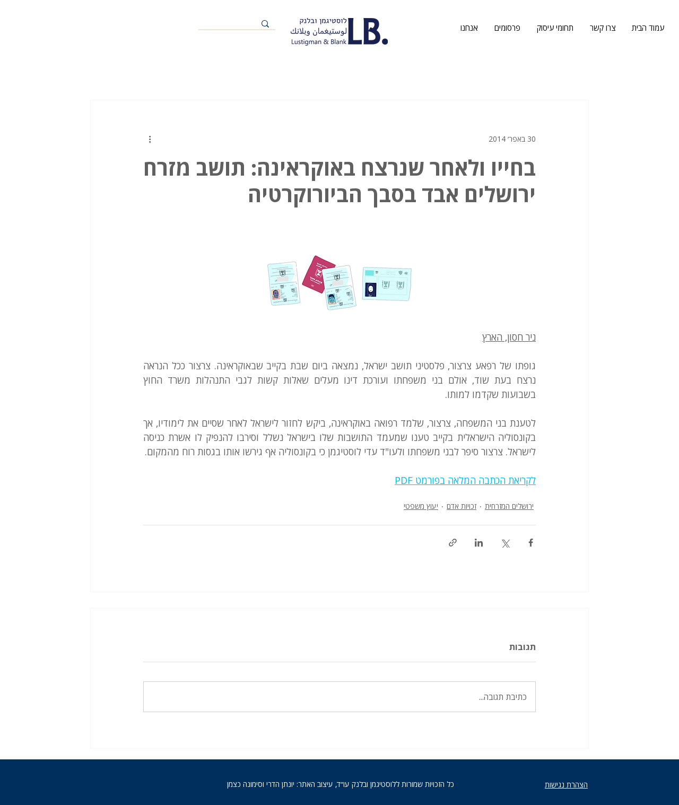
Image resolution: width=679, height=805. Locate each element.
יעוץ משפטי (421, 506)
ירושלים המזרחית (509, 506)
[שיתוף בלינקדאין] (479, 543)
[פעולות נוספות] (149, 138)
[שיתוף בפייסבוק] (531, 543)
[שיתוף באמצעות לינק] (453, 543)
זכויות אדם (461, 506)
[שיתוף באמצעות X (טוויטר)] (505, 543)
